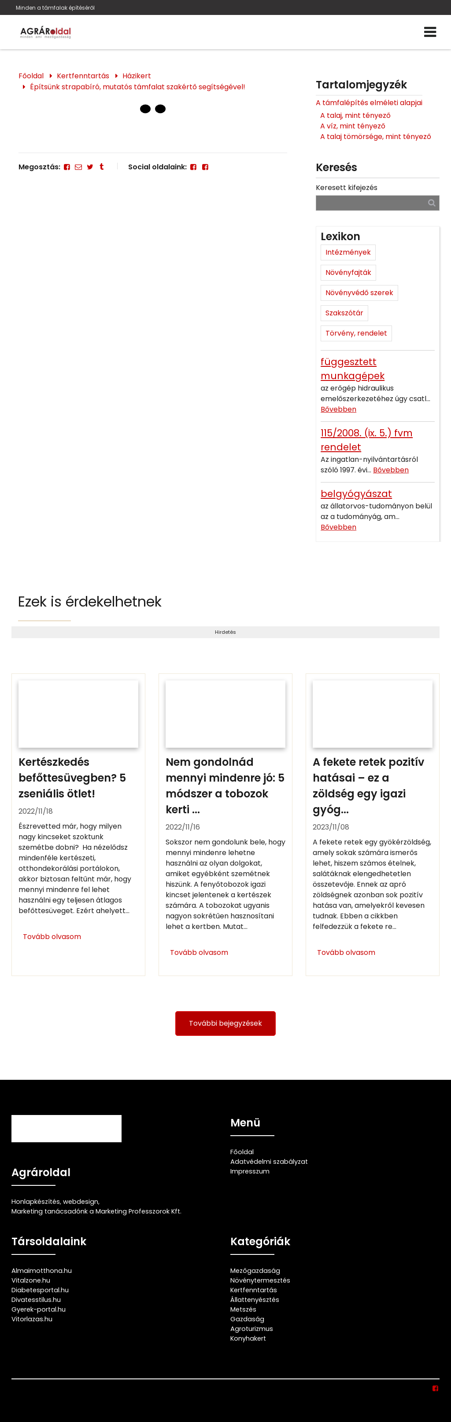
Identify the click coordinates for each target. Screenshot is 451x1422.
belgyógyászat (356, 493)
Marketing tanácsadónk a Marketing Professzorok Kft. (96, 1211)
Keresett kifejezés (346, 188)
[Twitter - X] (90, 167)
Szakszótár (344, 313)
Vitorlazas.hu (31, 1319)
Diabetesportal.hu (40, 1290)
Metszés (243, 1309)
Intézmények (348, 252)
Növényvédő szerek (359, 293)
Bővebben (338, 409)
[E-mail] (78, 167)
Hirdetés (225, 632)
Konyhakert (248, 1338)
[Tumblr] (102, 167)
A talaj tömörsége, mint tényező (375, 137)
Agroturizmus (251, 1328)
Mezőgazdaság (255, 1270)
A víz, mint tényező (352, 126)
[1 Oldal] (160, 109)
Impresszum (250, 1171)
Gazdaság (247, 1319)
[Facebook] (67, 167)
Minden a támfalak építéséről (55, 7)
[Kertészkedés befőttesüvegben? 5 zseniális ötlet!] (78, 824)
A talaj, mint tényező (355, 115)
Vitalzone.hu (30, 1280)
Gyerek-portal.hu (38, 1309)
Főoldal (31, 76)
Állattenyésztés (254, 1299)
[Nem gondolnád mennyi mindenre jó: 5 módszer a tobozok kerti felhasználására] (225, 824)
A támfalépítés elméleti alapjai (369, 103)
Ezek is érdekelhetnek (90, 601)
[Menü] (430, 32)
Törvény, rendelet (356, 333)
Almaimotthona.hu (41, 1270)
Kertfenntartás (83, 76)
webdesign (80, 1201)
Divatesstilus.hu (36, 1299)
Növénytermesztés (260, 1280)
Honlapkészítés (35, 1201)
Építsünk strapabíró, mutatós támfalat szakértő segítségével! (137, 87)
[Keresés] (431, 202)
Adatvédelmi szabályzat (269, 1161)
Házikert (136, 76)
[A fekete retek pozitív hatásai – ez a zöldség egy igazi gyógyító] (373, 824)
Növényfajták (348, 272)
